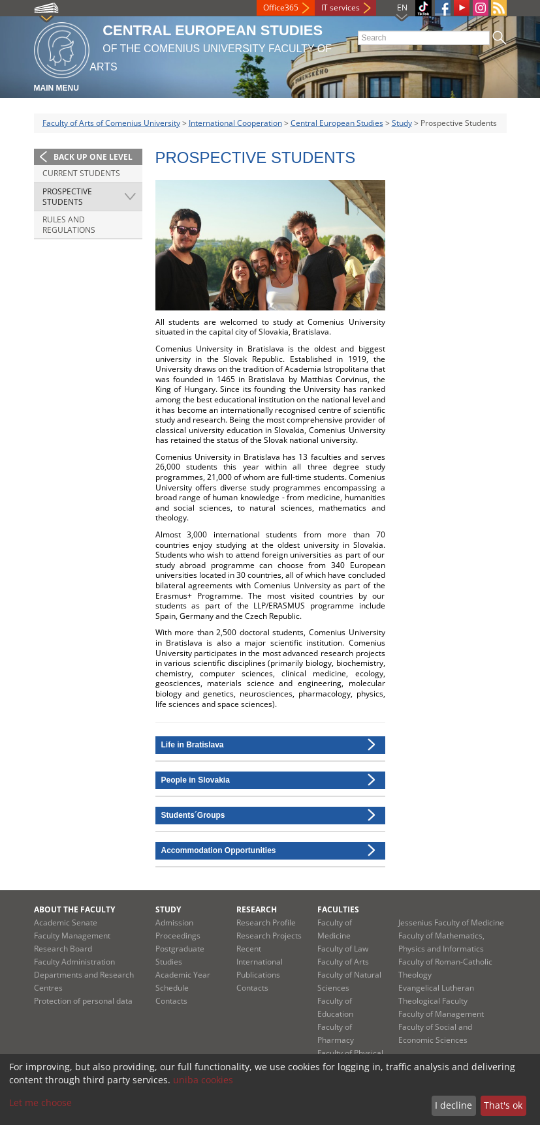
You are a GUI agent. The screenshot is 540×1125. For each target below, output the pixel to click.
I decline (453, 1105)
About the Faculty (74, 909)
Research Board (63, 948)
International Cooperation (235, 122)
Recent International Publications (259, 961)
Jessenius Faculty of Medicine (451, 922)
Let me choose (40, 1102)
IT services (340, 7)
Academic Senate (65, 922)
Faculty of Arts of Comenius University (111, 122)
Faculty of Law (342, 948)
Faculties (338, 909)
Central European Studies (337, 122)
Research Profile (266, 922)
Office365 (280, 7)
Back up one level (93, 156)
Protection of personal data (83, 1000)
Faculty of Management (441, 1013)
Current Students (81, 173)
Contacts (171, 1000)
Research (256, 909)
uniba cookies (203, 1079)
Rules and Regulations (68, 224)
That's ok (503, 1105)
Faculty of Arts (343, 961)
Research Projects (269, 935)
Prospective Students (67, 196)
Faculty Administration (74, 961)
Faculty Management (72, 935)
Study (402, 122)
